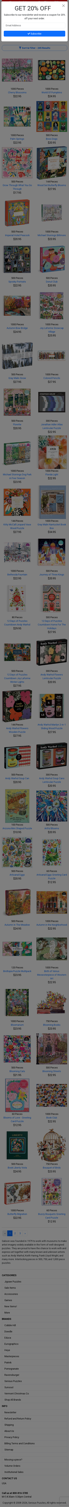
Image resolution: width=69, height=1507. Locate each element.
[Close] (63, 5)
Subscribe (34, 33)
